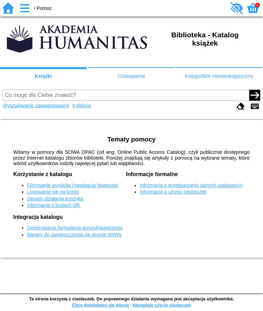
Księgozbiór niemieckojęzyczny (219, 76)
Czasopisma (131, 76)
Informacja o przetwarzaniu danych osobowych (191, 185)
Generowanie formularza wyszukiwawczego (75, 228)
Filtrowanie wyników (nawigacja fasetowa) (72, 185)
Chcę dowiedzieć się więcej (100, 305)
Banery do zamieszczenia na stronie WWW (74, 234)
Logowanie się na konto (53, 192)
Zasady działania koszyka (55, 198)
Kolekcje (82, 105)
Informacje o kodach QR (53, 205)
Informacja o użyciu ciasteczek (173, 192)
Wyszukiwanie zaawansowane (36, 105)
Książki (43, 76)
